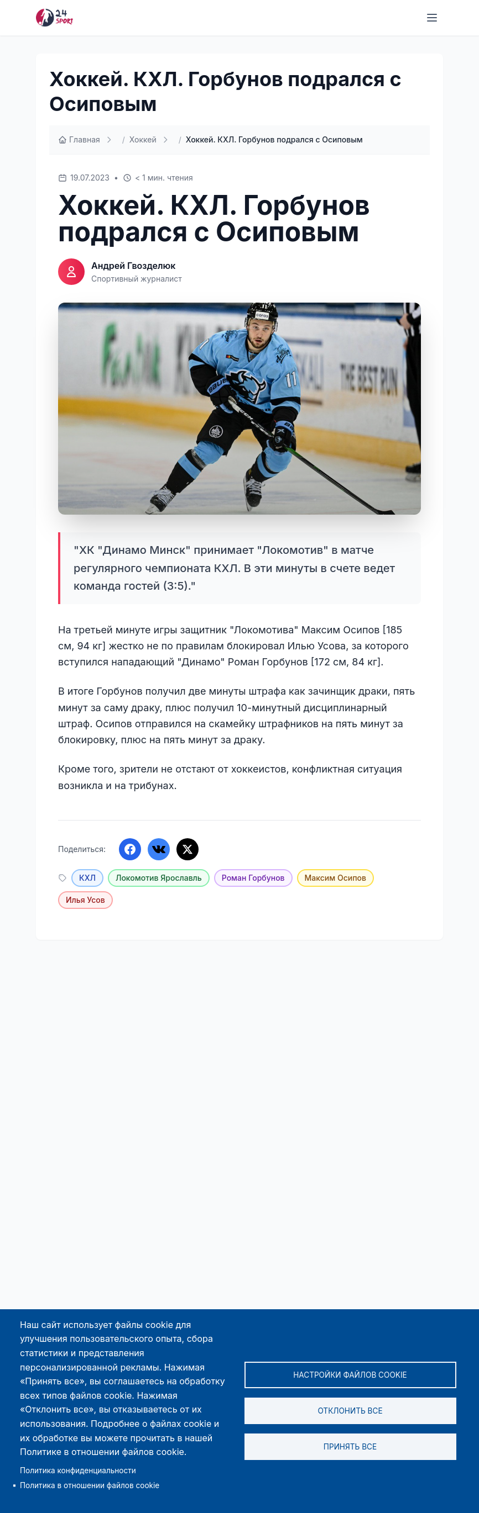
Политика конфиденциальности (78, 1470)
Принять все (350, 1446)
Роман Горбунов (253, 877)
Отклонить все (349, 1410)
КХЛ (87, 877)
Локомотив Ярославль (159, 877)
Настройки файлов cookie (350, 1375)
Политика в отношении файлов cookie (89, 1485)
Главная (79, 139)
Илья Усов (85, 899)
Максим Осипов (335, 877)
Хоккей (143, 139)
